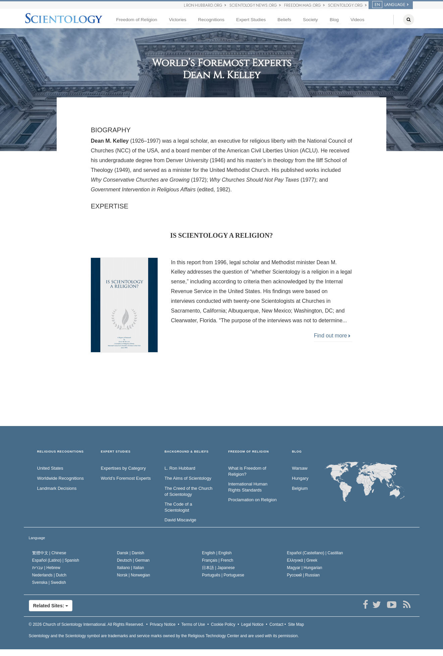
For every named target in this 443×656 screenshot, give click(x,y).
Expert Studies (251, 19)
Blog (334, 19)
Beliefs (284, 19)
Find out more (332, 335)
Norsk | (133, 575)
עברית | (46, 567)
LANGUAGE (388, 5)
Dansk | (130, 553)
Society (310, 19)
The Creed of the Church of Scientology (189, 491)
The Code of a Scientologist (178, 507)
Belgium (300, 488)
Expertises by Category (123, 468)
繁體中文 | (49, 553)
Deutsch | (133, 560)
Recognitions (211, 19)
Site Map (296, 624)
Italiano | (130, 567)
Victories (177, 19)
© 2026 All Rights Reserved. (86, 624)
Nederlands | (49, 575)
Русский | (303, 575)
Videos (357, 19)
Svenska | (49, 582)
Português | (223, 575)
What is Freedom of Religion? (247, 471)
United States (50, 468)
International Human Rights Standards (248, 487)
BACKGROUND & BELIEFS (187, 451)
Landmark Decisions (57, 488)
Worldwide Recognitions (60, 478)
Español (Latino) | (55, 560)
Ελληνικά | (302, 560)
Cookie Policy (223, 624)
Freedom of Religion (136, 19)
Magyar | (304, 567)
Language (37, 538)
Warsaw (300, 468)
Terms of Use (193, 624)
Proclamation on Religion (252, 499)
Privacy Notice (163, 624)
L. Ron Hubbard (180, 468)
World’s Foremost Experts (126, 478)
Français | (217, 560)
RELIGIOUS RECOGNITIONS (60, 451)
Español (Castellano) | (315, 553)
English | (217, 553)
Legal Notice (252, 624)
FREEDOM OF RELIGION (248, 451)
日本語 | (218, 567)
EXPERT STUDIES (116, 451)
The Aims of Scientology (188, 478)
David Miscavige (181, 519)
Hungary (300, 478)
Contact (276, 624)
